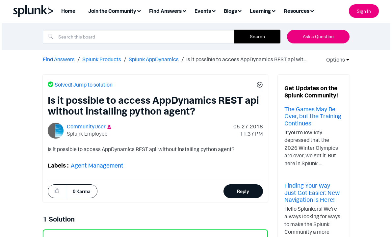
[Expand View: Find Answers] (184, 10)
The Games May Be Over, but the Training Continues (312, 115)
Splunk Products (101, 58)
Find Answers (59, 58)
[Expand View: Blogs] (239, 10)
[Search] (138, 36)
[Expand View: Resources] (312, 10)
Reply (243, 190)
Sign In (364, 11)
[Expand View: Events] (213, 10)
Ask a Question (318, 36)
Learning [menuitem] (260, 11)
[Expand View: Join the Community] (139, 10)
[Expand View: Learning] (273, 10)
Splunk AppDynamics (154, 58)
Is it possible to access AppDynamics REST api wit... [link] (246, 58)
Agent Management (97, 165)
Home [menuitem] (68, 11)
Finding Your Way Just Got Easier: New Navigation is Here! (312, 191)
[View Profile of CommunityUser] (86, 125)
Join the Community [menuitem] (112, 11)
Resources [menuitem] (296, 11)
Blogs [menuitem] (230, 11)
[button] (57, 190)
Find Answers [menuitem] (165, 11)
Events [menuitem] (203, 11)
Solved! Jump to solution (84, 84)
